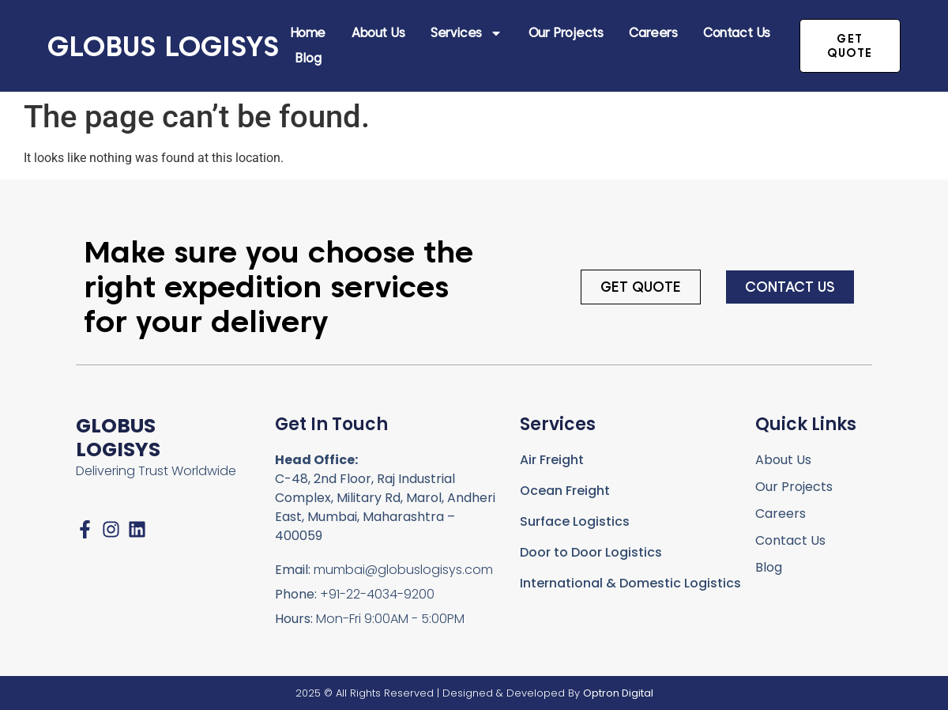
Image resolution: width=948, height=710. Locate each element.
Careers (653, 32)
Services (466, 33)
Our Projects (566, 32)
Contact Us (736, 32)
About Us (378, 32)
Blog (308, 58)
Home (307, 32)
